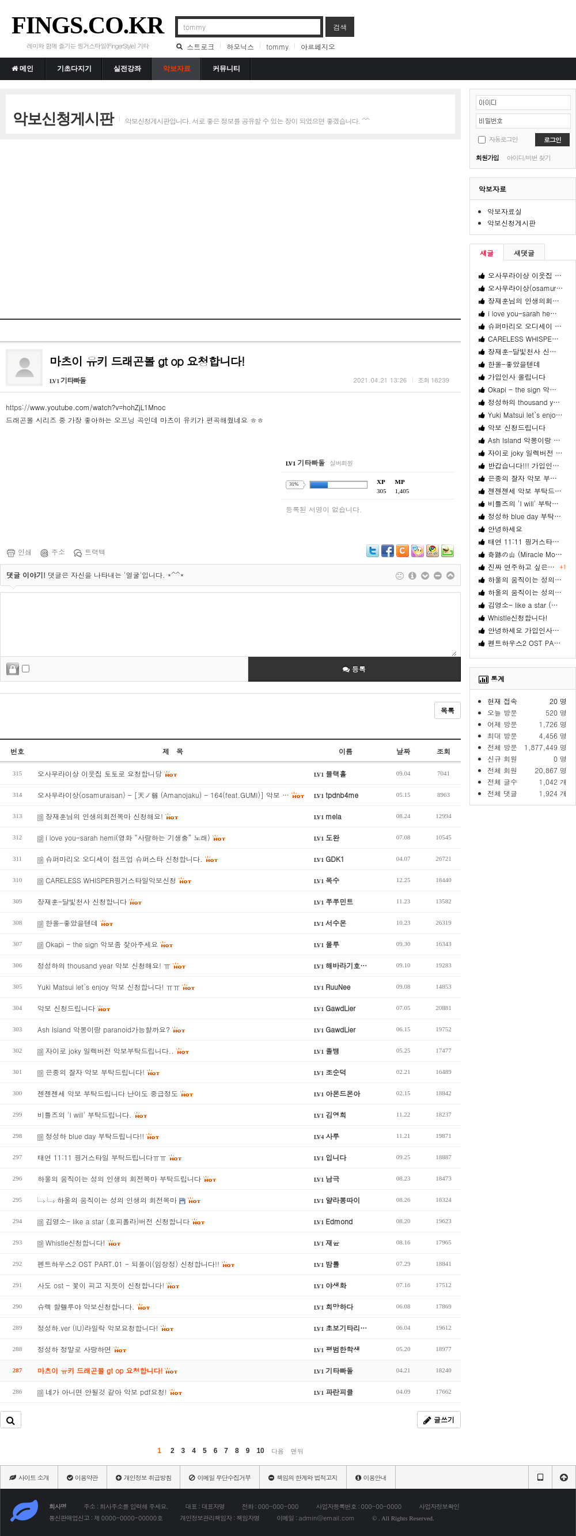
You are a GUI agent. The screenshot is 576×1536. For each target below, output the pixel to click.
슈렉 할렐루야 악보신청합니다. (94, 1306)
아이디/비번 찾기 (528, 157)
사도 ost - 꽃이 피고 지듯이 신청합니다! (108, 1285)
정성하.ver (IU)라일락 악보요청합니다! (106, 1328)
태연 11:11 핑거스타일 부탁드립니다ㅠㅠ (110, 1157)
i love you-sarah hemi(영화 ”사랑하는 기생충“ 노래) (131, 837)
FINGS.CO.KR (88, 25)
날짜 (403, 751)
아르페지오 (318, 46)
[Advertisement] (221, 228)
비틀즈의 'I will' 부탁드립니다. (92, 1114)
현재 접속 (502, 701)
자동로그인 (503, 139)
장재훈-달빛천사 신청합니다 (90, 901)
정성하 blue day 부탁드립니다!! (98, 1136)
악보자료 (492, 189)
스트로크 (200, 46)
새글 (487, 253)
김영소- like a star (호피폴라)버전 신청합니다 (121, 1221)
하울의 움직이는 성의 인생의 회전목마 (119, 1200)
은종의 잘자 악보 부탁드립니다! (99, 1072)
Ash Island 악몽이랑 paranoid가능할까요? (111, 1029)
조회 (443, 751)
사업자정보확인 (439, 1506)
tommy (277, 46)
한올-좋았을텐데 (75, 923)
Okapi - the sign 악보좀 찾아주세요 (105, 944)
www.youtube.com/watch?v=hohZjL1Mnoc (98, 407)
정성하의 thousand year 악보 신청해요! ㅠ (112, 965)
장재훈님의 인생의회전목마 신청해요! (108, 816)
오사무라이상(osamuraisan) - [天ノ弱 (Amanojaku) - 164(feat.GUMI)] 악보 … (171, 795)
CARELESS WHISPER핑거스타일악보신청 (114, 880)
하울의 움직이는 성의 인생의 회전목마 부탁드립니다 (127, 1178)
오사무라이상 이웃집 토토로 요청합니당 (107, 773)
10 (260, 1451)
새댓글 (524, 253)
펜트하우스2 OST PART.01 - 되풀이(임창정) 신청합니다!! (136, 1264)
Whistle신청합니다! (79, 1242)
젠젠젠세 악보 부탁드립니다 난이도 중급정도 (115, 1093)
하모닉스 (240, 46)
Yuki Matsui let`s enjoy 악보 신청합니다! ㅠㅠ (116, 987)
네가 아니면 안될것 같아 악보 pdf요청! (110, 1392)
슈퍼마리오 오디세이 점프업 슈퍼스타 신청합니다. (128, 859)
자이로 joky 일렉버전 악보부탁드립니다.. (113, 1050)
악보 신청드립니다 (74, 1008)
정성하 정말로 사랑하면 (82, 1349)
